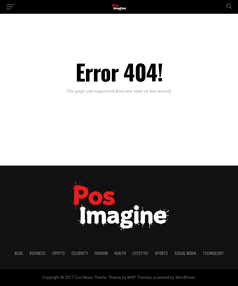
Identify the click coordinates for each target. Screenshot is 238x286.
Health (120, 253)
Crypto (58, 253)
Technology (213, 253)
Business (37, 253)
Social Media (185, 253)
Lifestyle (140, 253)
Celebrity (79, 253)
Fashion (101, 253)
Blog (19, 253)
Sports (161, 253)
